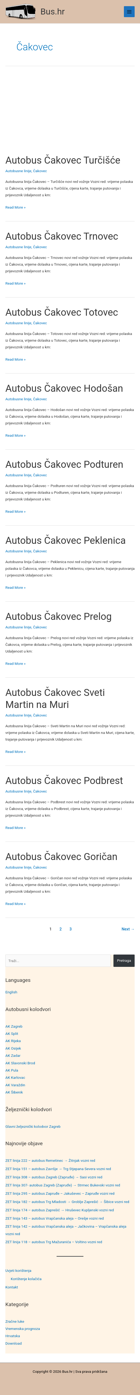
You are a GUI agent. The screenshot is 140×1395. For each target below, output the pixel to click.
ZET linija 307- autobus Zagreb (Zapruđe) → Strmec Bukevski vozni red (62, 1185)
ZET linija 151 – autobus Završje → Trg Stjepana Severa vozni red (58, 1169)
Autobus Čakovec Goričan (61, 856)
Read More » (15, 207)
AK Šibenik (14, 1092)
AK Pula (11, 1070)
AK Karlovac (15, 1077)
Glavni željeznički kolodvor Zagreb (33, 1126)
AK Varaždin (15, 1085)
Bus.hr (52, 11)
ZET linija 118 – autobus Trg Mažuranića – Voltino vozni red (53, 1242)
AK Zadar (12, 1055)
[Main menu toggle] (129, 11)
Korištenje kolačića (26, 1279)
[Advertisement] (70, 114)
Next (128, 929)
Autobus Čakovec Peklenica (65, 540)
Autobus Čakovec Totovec (61, 312)
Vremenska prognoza (22, 1328)
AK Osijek (13, 1048)
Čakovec (40, 171)
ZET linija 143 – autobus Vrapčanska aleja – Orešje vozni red (54, 1218)
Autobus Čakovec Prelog (58, 616)
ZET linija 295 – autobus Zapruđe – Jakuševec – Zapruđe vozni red (60, 1193)
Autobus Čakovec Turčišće (62, 160)
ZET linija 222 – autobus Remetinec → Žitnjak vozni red (50, 1160)
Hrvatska (12, 1336)
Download (13, 1343)
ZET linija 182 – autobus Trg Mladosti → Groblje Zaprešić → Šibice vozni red (67, 1202)
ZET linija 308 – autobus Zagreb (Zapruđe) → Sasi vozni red (53, 1177)
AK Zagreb (14, 1026)
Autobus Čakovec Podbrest (64, 780)
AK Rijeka (13, 1041)
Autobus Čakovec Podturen (64, 464)
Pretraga (124, 960)
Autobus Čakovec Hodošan (64, 388)
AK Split (11, 1033)
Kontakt (11, 1287)
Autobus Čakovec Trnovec (61, 236)
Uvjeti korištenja (18, 1270)
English (11, 992)
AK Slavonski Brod (20, 1063)
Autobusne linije (18, 171)
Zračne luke (14, 1321)
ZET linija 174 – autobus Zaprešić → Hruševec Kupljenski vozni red (59, 1210)
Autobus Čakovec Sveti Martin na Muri (55, 698)
